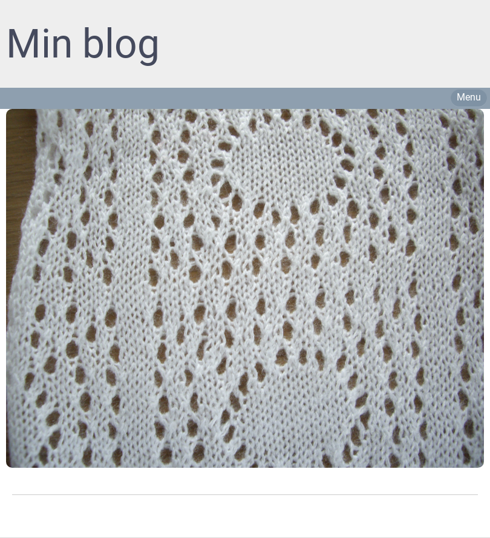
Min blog (83, 44)
